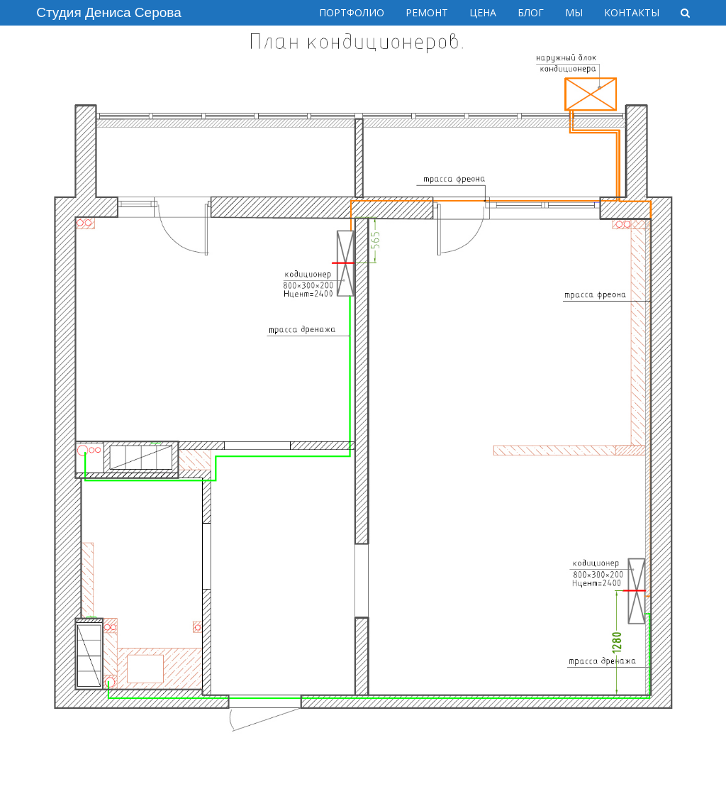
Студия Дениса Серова (109, 12)
